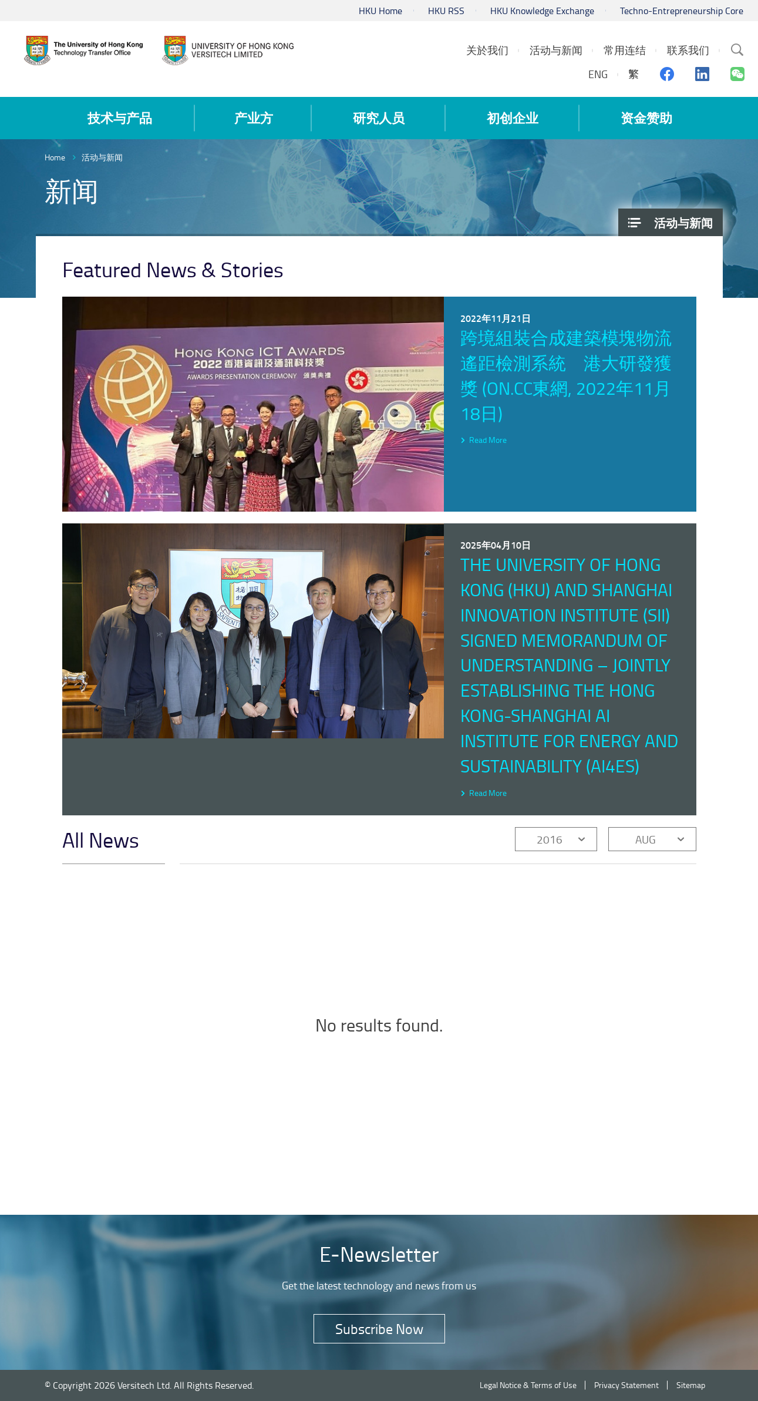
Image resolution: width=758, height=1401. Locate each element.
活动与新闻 (102, 157)
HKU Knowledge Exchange (542, 10)
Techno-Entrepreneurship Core (681, 10)
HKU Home (380, 10)
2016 (549, 839)
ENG (598, 74)
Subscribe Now (379, 1328)
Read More (488, 439)
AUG (645, 839)
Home (55, 157)
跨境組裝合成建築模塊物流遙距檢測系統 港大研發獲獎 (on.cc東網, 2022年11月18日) (566, 375)
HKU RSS (446, 10)
